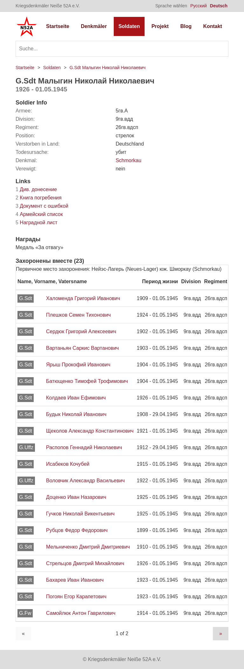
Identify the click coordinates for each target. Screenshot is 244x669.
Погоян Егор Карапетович (76, 596)
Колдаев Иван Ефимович (76, 397)
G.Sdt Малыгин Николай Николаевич (108, 67)
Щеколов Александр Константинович (89, 431)
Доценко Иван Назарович (76, 497)
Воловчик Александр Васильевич (85, 480)
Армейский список (39, 214)
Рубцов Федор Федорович (77, 530)
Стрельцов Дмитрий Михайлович (85, 563)
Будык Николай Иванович (76, 414)
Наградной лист (37, 222)
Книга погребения (39, 197)
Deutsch (218, 5)
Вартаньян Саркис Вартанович (82, 348)
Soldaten (129, 26)
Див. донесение (36, 189)
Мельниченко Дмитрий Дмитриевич (88, 547)
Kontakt (212, 26)
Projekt (160, 26)
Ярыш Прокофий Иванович (78, 364)
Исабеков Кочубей (68, 464)
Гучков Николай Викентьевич (80, 513)
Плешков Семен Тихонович (78, 315)
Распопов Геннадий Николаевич (84, 447)
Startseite (57, 26)
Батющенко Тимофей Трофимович (87, 381)
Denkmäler (94, 26)
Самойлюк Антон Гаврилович (80, 613)
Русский (198, 5)
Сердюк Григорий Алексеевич (81, 331)
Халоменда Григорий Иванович (83, 298)
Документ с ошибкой (42, 206)
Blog (186, 26)
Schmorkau (128, 160)
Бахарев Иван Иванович (75, 580)
